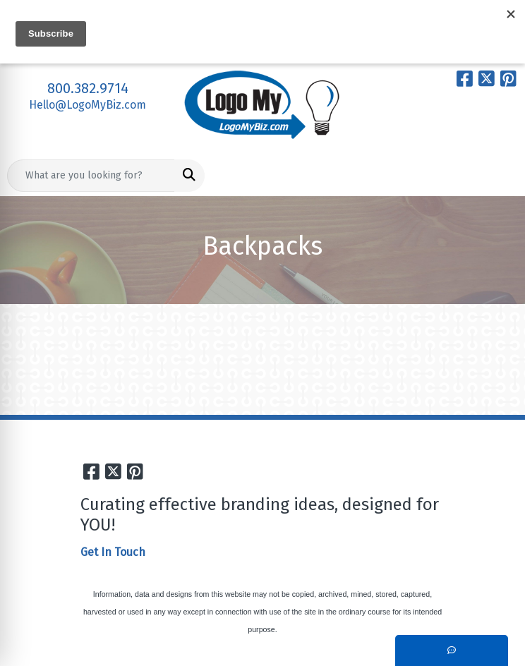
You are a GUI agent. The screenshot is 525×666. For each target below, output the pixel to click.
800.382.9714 (87, 88)
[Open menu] (497, 176)
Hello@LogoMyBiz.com (87, 104)
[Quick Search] (91, 175)
